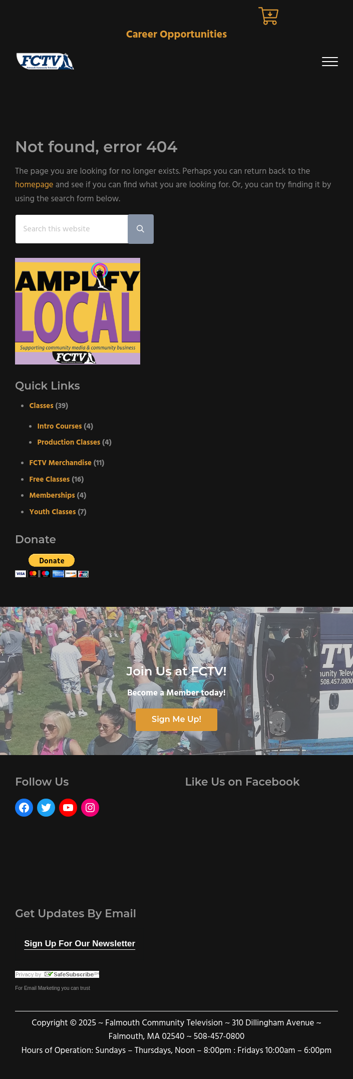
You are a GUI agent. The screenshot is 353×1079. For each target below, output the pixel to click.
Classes (42, 406)
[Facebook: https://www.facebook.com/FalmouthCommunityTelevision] (24, 808)
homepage (34, 185)
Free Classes (50, 480)
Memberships (53, 496)
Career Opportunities (176, 35)
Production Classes (70, 443)
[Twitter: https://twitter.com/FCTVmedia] (46, 808)
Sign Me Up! (176, 720)
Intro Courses (60, 427)
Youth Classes (53, 512)
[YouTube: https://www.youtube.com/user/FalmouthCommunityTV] (68, 808)
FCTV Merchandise (61, 463)
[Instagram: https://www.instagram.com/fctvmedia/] (90, 808)
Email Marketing (42, 988)
